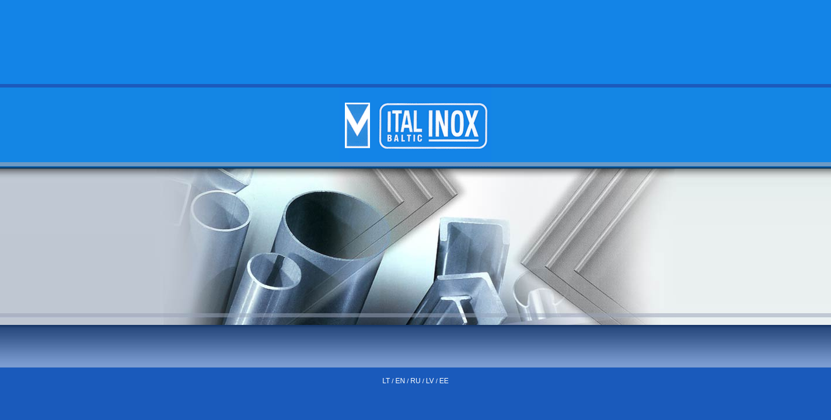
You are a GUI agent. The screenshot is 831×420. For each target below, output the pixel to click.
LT (386, 381)
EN (400, 381)
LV (430, 381)
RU (415, 381)
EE (444, 381)
